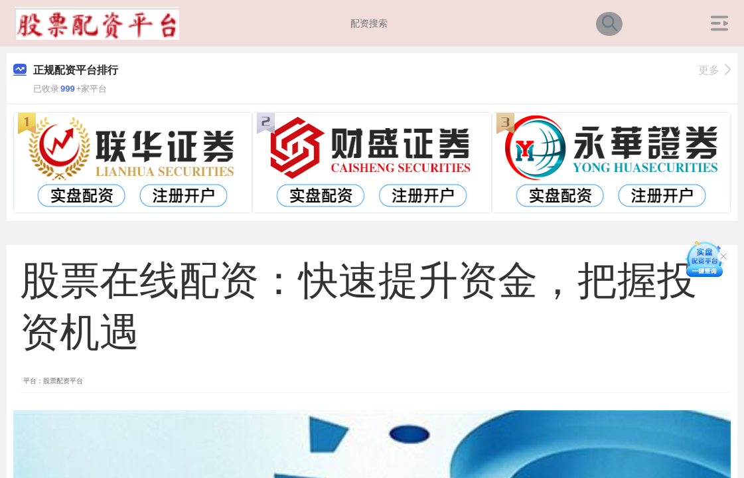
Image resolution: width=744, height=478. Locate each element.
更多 (714, 70)
